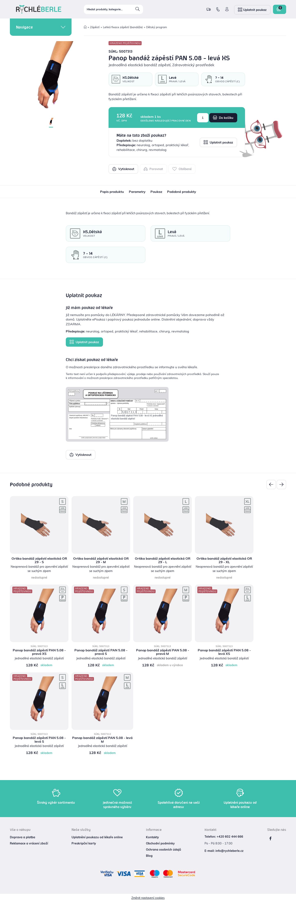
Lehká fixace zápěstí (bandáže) (123, 27)
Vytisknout (123, 169)
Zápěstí (94, 27)
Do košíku (223, 118)
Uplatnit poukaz (218, 142)
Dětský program (156, 27)
